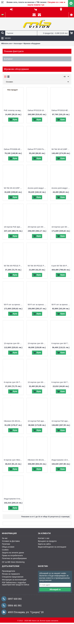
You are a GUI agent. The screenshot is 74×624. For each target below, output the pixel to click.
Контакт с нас (43, 538)
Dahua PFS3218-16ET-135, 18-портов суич (37, 110)
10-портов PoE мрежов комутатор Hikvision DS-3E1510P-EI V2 (61, 421)
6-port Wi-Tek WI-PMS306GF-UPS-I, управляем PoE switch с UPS (61, 266)
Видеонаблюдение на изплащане (52, 547)
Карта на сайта (44, 544)
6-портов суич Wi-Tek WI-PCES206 (13, 382)
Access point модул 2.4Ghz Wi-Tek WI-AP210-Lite (61, 188)
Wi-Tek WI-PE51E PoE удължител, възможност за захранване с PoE (13, 266)
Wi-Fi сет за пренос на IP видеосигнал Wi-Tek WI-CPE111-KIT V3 (61, 305)
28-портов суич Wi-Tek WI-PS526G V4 (37, 227)
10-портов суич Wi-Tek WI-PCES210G (37, 343)
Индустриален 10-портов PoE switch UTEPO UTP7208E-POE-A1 (61, 460)
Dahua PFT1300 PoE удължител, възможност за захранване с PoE (37, 149)
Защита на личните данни (13, 553)
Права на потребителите (12, 555)
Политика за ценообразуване (14, 558)
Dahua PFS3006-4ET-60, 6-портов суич (13, 149)
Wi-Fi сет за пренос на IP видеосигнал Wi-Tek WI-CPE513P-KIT (37, 305)
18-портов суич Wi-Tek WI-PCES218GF (61, 227)
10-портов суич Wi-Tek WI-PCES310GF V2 (13, 343)
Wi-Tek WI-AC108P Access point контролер (61, 149)
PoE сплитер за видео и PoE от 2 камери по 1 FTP (13, 110)
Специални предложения (12, 577)
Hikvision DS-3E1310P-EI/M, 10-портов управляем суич (13, 421)
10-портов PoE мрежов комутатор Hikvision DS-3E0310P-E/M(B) (37, 421)
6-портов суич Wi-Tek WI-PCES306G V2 (61, 343)
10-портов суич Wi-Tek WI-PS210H (37, 382)
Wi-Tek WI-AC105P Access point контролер (13, 188)
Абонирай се (55, 589)
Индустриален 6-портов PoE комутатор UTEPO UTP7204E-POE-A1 (13, 499)
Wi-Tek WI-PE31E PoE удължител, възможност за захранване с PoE (37, 266)
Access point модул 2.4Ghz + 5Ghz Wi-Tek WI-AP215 (37, 188)
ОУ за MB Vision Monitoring (13, 562)
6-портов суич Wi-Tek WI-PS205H (61, 382)
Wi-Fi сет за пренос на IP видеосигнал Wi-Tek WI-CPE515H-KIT (13, 305)
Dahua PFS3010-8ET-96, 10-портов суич (61, 110)
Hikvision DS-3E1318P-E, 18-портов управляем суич (37, 460)
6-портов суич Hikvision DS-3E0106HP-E (13, 460)
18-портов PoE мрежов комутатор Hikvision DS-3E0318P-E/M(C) (13, 227)
